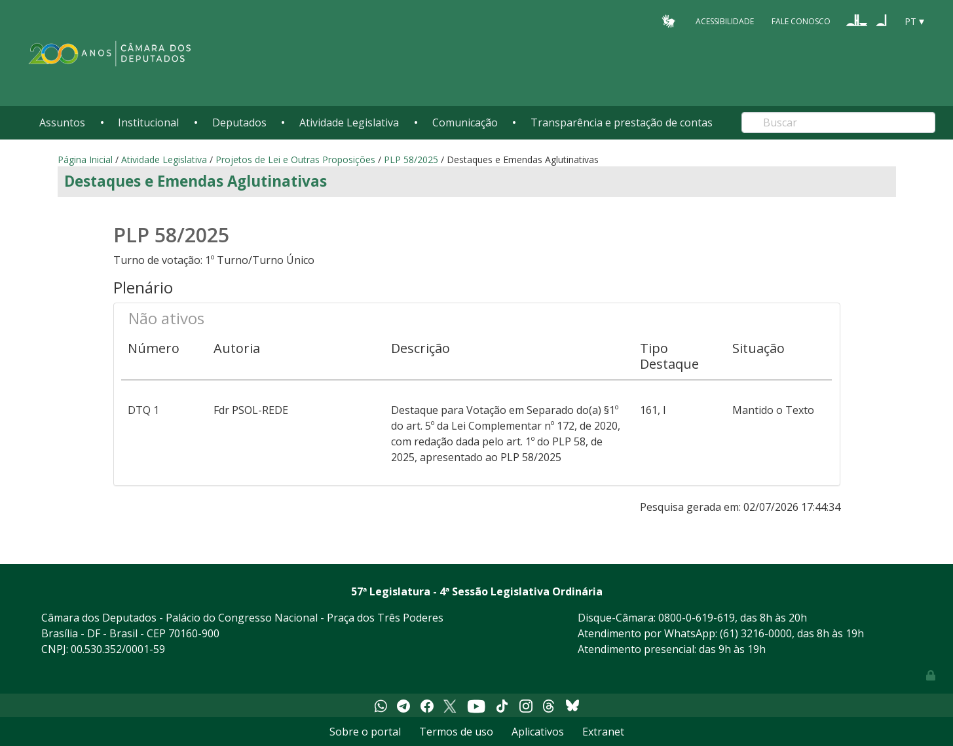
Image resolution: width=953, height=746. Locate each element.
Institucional (148, 122)
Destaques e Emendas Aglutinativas (195, 181)
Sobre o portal (365, 731)
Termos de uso (456, 731)
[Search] (838, 122)
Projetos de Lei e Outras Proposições (295, 159)
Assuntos (62, 122)
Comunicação (465, 122)
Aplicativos (538, 731)
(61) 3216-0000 (756, 633)
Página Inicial (85, 159)
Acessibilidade (725, 20)
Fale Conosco (801, 20)
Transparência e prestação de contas (622, 122)
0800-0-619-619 (696, 617)
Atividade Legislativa (349, 122)
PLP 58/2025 (412, 159)
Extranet (603, 731)
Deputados (239, 122)
